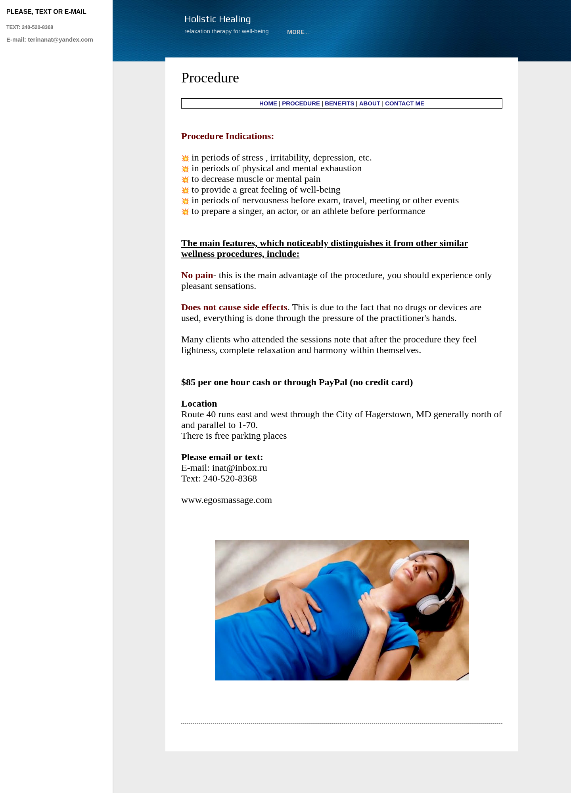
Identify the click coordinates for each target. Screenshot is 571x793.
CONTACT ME (404, 129)
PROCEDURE (301, 129)
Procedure (277, 56)
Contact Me (407, 56)
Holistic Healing (217, 18)
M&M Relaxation (218, 56)
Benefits (323, 56)
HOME (268, 129)
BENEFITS (339, 129)
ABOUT (362, 56)
